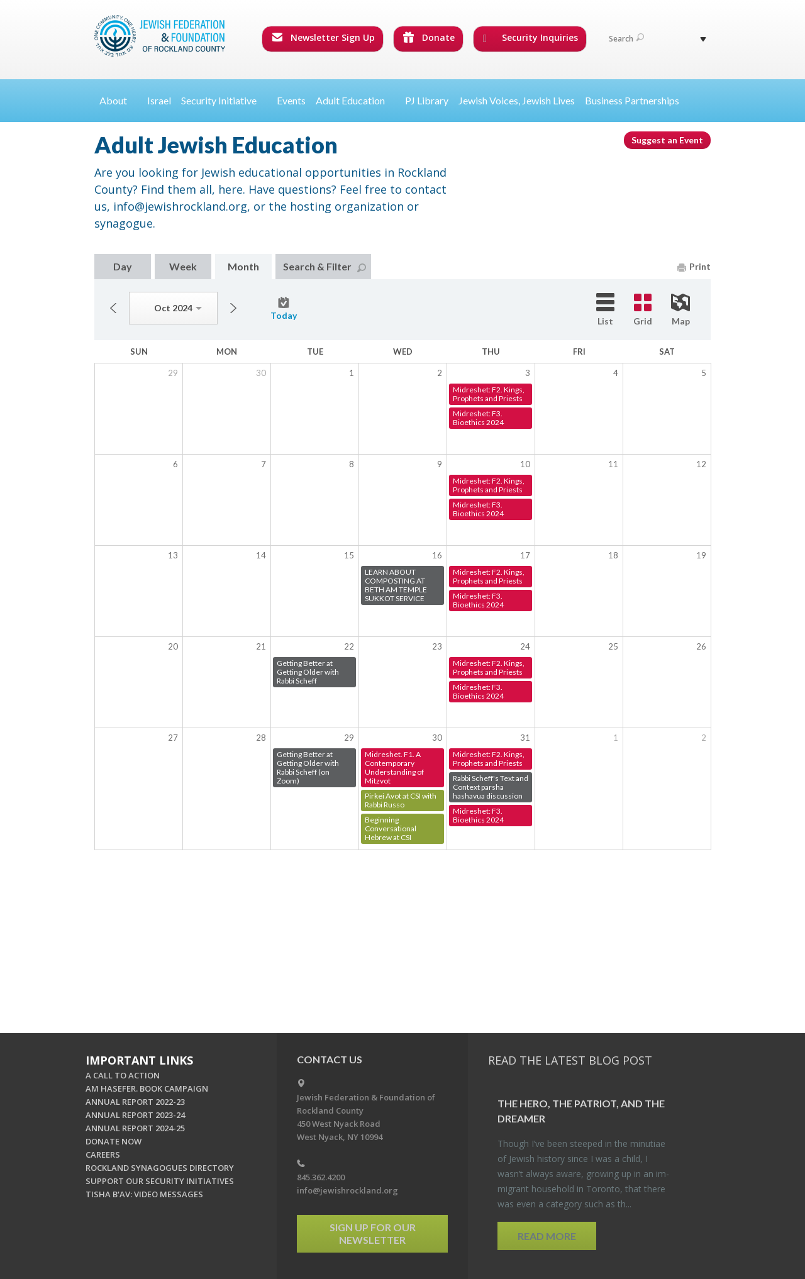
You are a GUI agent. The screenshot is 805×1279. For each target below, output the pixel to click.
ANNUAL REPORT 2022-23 (135, 1101)
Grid (642, 310)
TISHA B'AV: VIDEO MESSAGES (144, 1194)
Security (224, 100)
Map (680, 310)
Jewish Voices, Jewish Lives (516, 100)
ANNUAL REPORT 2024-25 (135, 1128)
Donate (429, 37)
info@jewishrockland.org (347, 1190)
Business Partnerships (632, 100)
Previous (113, 308)
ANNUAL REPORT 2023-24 (135, 1115)
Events (291, 100)
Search (626, 38)
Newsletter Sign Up (323, 37)
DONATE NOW (114, 1141)
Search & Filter (324, 266)
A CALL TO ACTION (123, 1075)
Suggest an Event (667, 140)
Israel (159, 100)
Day (122, 266)
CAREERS (103, 1154)
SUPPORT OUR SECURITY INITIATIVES (160, 1181)
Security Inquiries (530, 37)
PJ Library (426, 100)
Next (233, 308)
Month (243, 266)
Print (694, 266)
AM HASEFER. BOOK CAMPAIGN (147, 1088)
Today (283, 309)
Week (183, 266)
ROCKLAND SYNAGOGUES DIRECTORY (160, 1167)
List (605, 309)
